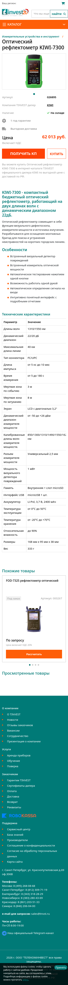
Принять (61, 967)
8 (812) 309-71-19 (36, 890)
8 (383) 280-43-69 (32, 898)
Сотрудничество (17, 736)
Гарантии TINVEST (18, 780)
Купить (56, 154)
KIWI (50, 105)
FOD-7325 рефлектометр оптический (32, 581)
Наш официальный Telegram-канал (28, 933)
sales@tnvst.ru (40, 913)
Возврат (12, 802)
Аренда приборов (18, 755)
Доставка (13, 796)
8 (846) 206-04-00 (24, 906)
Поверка (12, 766)
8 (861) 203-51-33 (29, 902)
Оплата (12, 791)
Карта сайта (15, 861)
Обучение (13, 761)
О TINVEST (13, 714)
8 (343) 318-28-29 (32, 894)
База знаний (15, 834)
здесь (25, 979)
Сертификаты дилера (21, 785)
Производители (17, 840)
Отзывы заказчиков (20, 725)
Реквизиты (14, 807)
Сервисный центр (18, 829)
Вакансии (13, 730)
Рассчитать (34, 654)
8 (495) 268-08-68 (24, 886)
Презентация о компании (24, 741)
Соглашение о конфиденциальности (31, 845)
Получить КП (23, 153)
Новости (12, 719)
